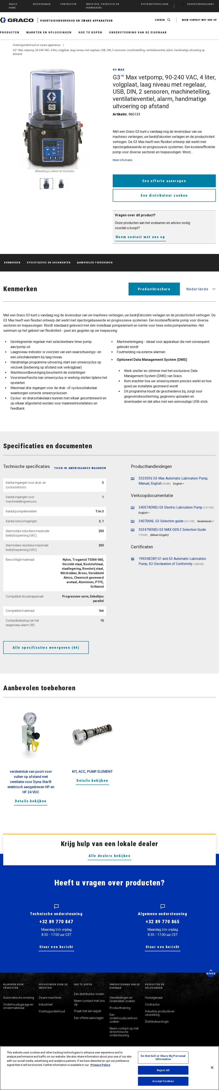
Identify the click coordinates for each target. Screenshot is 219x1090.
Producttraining (120, 1008)
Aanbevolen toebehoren (95, 262)
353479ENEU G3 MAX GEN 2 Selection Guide (172, 530)
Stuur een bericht (56, 947)
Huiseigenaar (154, 997)
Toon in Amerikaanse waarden (80, 468)
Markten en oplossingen (49, 32)
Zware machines (50, 997)
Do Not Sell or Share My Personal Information (163, 1057)
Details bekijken (30, 801)
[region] (109, 1068)
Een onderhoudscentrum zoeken (124, 1018)
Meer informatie (122, 160)
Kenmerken (12, 262)
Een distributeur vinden (89, 994)
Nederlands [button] (197, 289)
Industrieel (45, 1004)
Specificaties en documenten (48, 262)
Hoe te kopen (90, 32)
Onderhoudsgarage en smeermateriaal (18, 1006)
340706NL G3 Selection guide (161, 521)
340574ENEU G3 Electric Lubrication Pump (170, 507)
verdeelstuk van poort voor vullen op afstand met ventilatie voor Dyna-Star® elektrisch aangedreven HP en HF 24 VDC (30, 782)
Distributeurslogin (157, 1021)
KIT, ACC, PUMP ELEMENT (92, 772)
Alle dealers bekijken (109, 856)
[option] (31, 760)
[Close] (212, 1067)
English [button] (177, 483)
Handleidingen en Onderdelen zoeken (122, 999)
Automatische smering (18, 997)
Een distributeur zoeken (164, 195)
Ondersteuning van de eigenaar (138, 32)
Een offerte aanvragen (164, 181)
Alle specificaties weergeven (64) (46, 648)
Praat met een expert (87, 1011)
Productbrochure (154, 289)
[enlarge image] (46, 183)
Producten (9, 32)
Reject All (163, 1070)
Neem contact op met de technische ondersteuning (124, 1032)
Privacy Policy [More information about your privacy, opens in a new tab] (100, 1064)
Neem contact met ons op (140, 237)
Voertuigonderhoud (52, 1011)
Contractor (152, 1004)
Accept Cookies (163, 1081)
